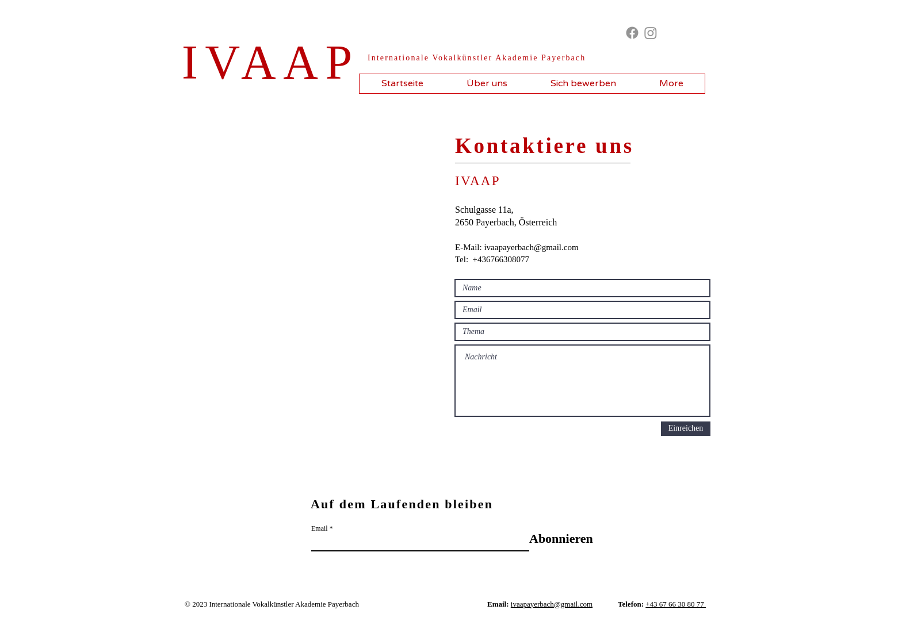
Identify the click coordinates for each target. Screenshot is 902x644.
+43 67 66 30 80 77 (675, 604)
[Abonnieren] (561, 539)
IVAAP (271, 62)
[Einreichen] (685, 428)
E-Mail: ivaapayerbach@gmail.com (517, 247)
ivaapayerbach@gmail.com (552, 604)
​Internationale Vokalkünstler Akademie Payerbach (477, 57)
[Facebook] (632, 33)
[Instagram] (651, 33)
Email (319, 528)
